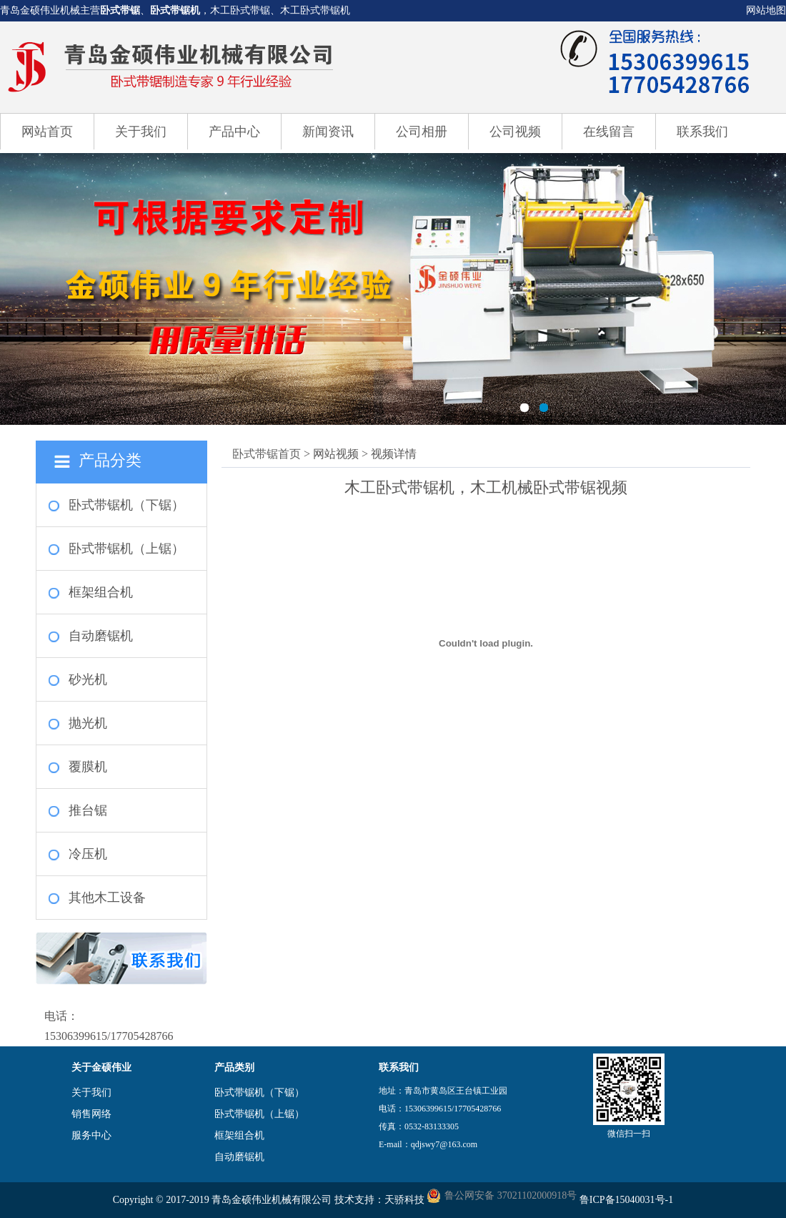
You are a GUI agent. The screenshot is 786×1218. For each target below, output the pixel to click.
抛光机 (88, 723)
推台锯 (88, 810)
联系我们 (702, 131)
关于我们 (140, 131)
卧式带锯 (120, 10)
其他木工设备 (107, 897)
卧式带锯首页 (266, 454)
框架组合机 (101, 592)
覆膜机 (88, 767)
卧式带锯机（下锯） (126, 505)
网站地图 (766, 10)
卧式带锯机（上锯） (126, 548)
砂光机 (88, 679)
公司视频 (515, 131)
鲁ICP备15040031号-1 (626, 1199)
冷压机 (88, 854)
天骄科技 (404, 1199)
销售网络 (91, 1114)
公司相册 (421, 131)
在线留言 (609, 131)
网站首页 (47, 131)
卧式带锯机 (175, 10)
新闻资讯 (328, 131)
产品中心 (234, 131)
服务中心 (91, 1135)
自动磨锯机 (101, 636)
